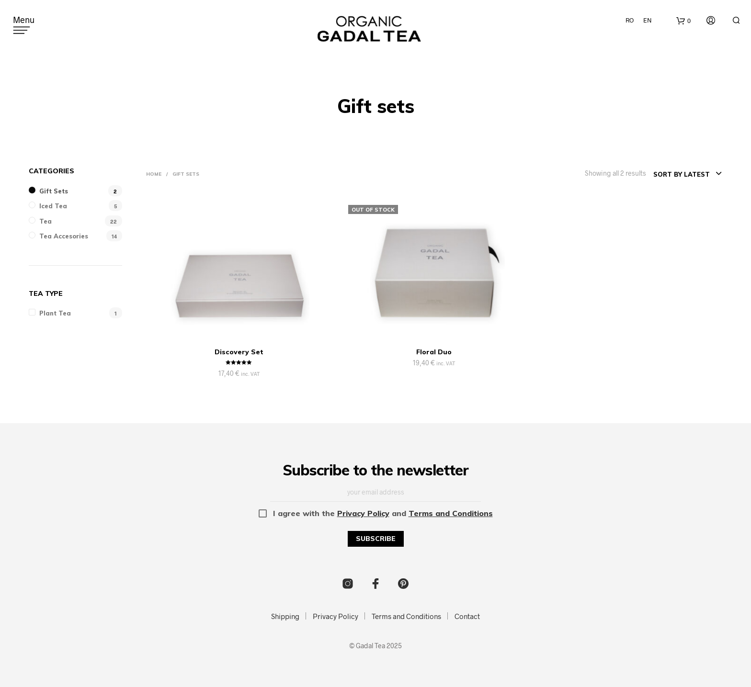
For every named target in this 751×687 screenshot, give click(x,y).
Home (153, 174)
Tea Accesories (63, 236)
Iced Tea (53, 206)
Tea (45, 221)
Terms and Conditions (451, 513)
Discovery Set (239, 352)
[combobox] (687, 174)
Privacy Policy (363, 513)
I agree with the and (376, 513)
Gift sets (53, 191)
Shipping (285, 616)
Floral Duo (434, 352)
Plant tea (55, 313)
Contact (467, 616)
